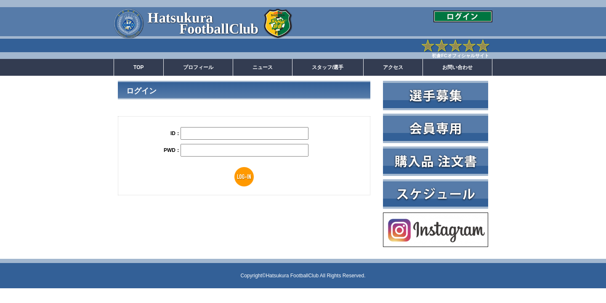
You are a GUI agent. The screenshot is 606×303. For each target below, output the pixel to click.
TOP (138, 67)
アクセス (393, 67)
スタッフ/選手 (327, 67)
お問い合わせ (457, 67)
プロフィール (198, 67)
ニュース (262, 67)
